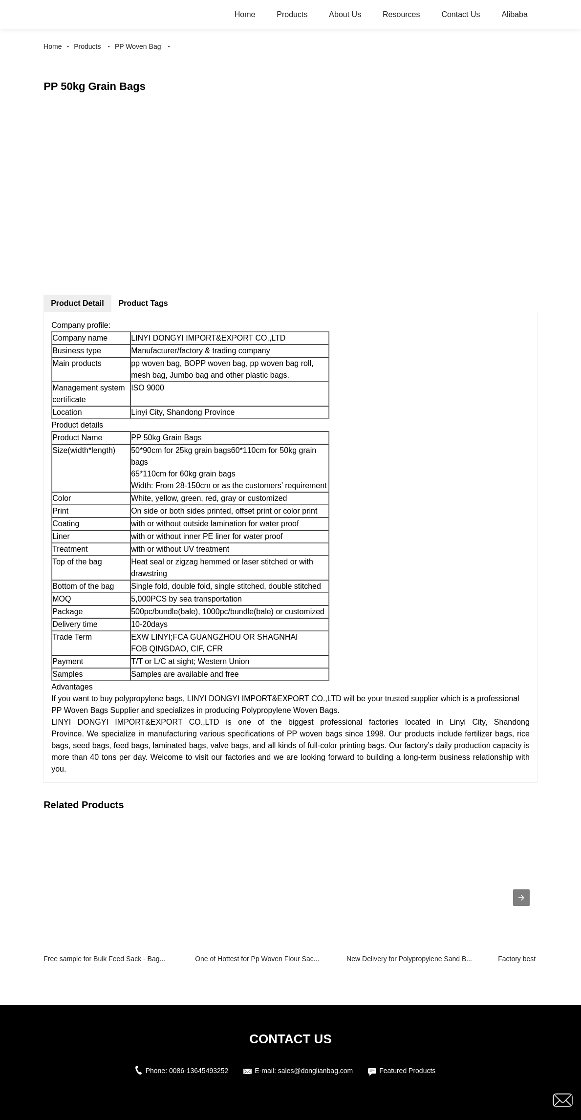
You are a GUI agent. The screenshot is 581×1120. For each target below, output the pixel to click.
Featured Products (407, 1071)
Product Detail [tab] (77, 303)
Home (245, 14)
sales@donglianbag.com (315, 1071)
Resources (401, 14)
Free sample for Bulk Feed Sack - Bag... (104, 959)
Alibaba (514, 14)
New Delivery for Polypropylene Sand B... (409, 959)
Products (292, 14)
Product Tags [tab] (143, 303)
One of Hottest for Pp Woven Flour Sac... (257, 959)
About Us (345, 14)
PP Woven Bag (138, 46)
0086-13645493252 (198, 1071)
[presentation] (521, 897)
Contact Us (460, 14)
